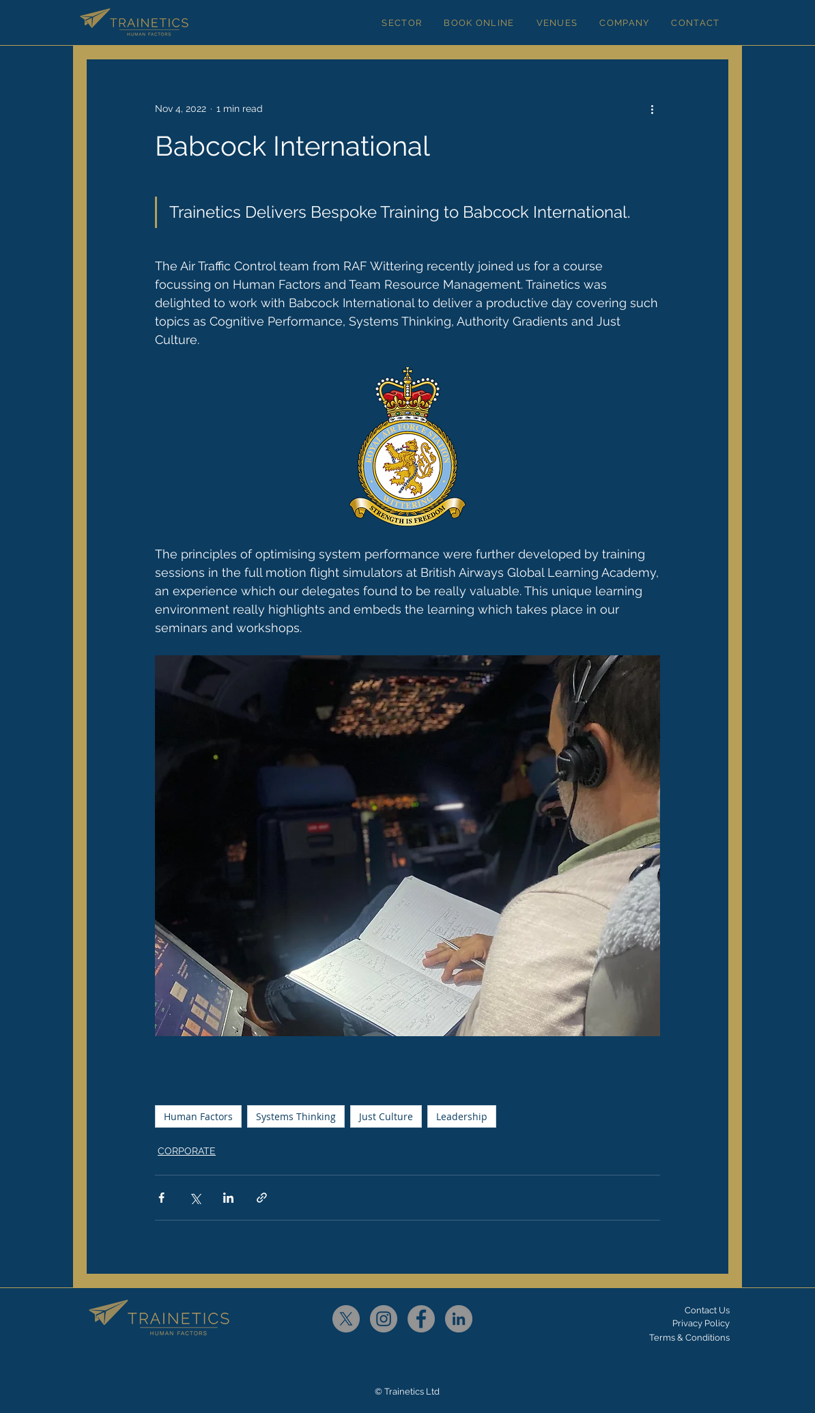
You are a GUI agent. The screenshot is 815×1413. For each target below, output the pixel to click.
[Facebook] (421, 1318)
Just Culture (386, 1116)
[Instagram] (383, 1318)
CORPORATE (187, 1150)
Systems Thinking (296, 1116)
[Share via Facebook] (161, 1197)
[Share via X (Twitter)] (194, 1197)
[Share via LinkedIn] (228, 1197)
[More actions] (652, 108)
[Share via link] (261, 1197)
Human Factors (198, 1116)
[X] (346, 1318)
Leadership (461, 1116)
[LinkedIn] (458, 1318)
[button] (402, 22)
